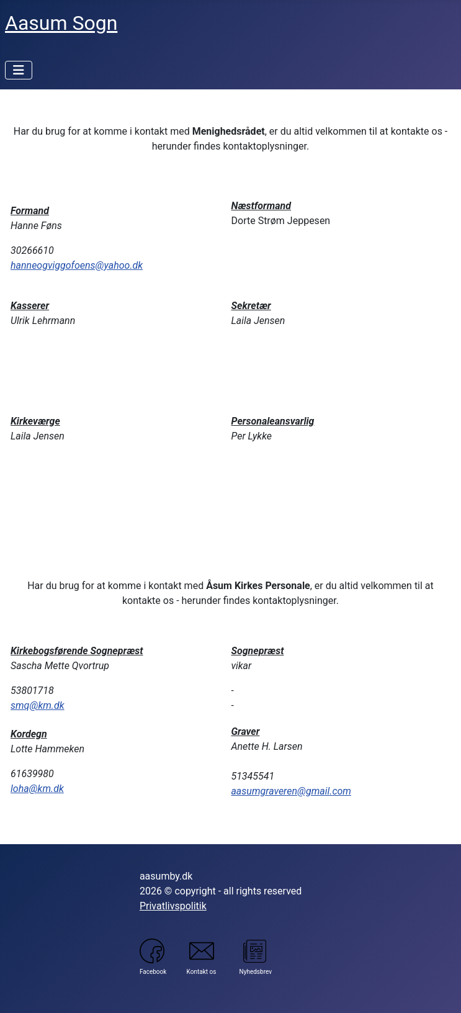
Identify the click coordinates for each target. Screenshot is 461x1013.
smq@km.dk (38, 705)
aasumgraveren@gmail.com (291, 791)
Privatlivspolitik (173, 906)
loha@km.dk (37, 789)
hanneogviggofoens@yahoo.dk (77, 265)
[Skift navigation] (18, 70)
